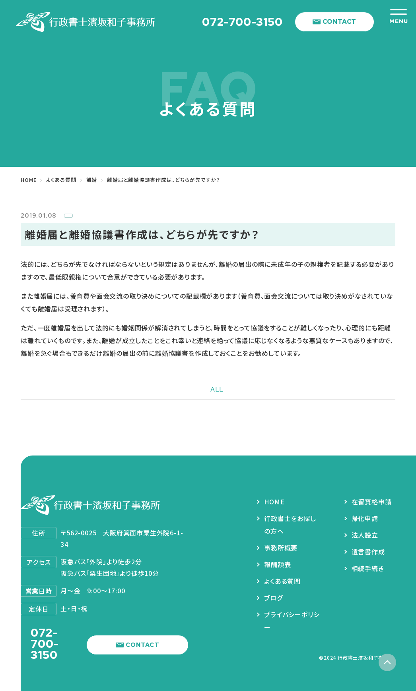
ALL (217, 389)
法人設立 (365, 535)
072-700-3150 (242, 21)
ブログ (273, 597)
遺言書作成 (368, 551)
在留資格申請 (372, 501)
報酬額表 (277, 564)
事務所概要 (280, 547)
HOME (274, 501)
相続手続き (368, 568)
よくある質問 (282, 581)
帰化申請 (365, 518)
